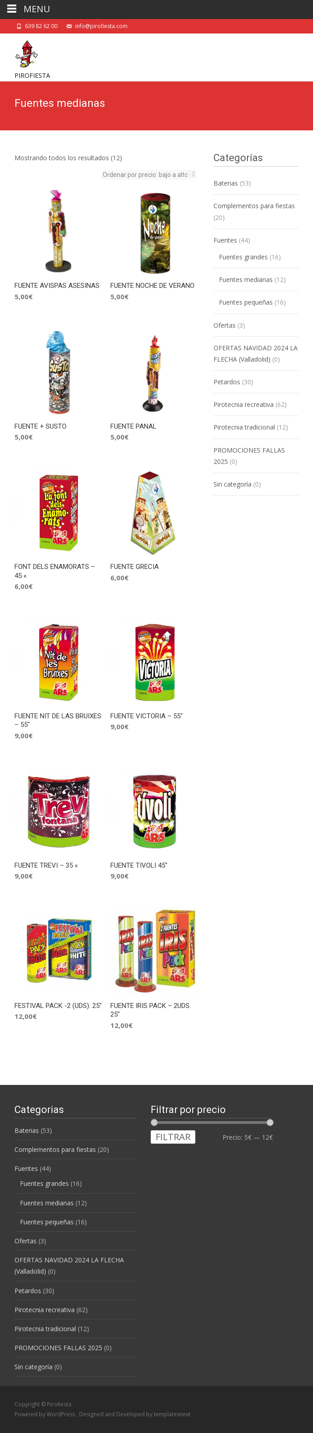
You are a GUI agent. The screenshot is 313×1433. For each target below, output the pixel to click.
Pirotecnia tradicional (244, 427)
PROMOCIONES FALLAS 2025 (58, 1347)
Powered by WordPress (45, 1414)
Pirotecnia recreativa (243, 404)
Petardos (226, 381)
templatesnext (172, 1414)
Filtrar (173, 1137)
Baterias (225, 183)
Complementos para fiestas (254, 205)
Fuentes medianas (246, 279)
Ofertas (224, 325)
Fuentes (225, 240)
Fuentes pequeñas (246, 302)
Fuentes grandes (243, 257)
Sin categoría (232, 484)
